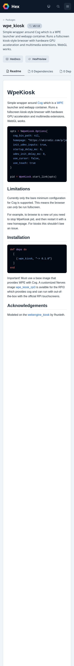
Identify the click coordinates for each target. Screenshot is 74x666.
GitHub (11, 524)
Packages (9, 19)
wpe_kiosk (13, 25)
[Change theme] (48, 6)
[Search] (58, 6)
